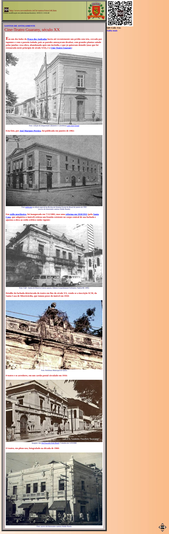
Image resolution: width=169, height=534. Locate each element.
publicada (28, 207)
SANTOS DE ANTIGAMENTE (19, 25)
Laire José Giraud (73, 126)
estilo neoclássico (18, 214)
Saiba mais (112, 30)
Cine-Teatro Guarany (61, 47)
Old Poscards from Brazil (50, 443)
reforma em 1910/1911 (76, 214)
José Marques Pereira (30, 130)
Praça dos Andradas (37, 39)
